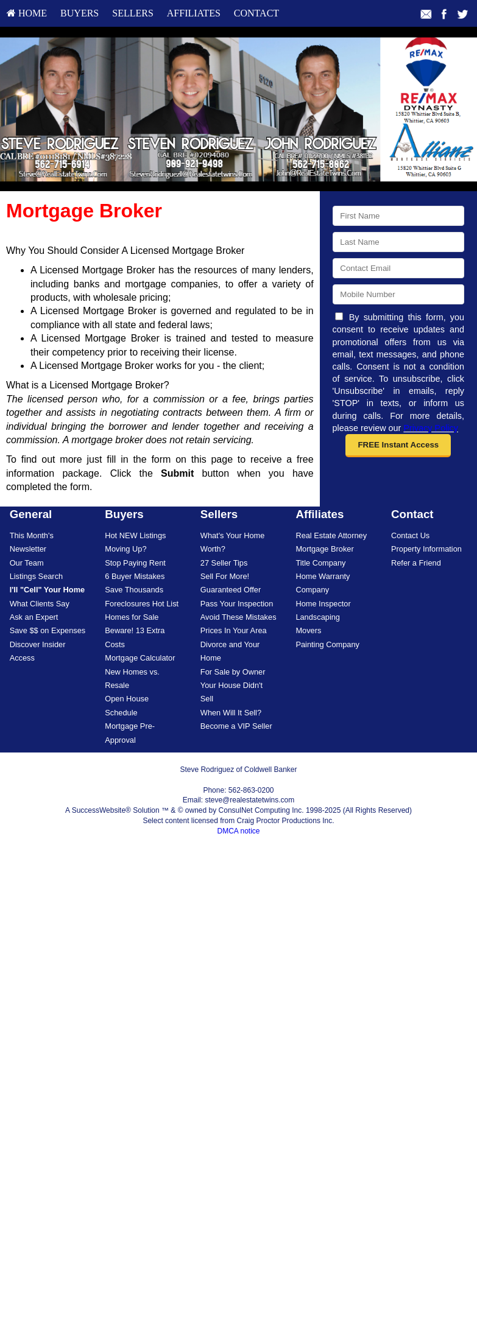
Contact (256, 13)
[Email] (398, 268)
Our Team (27, 562)
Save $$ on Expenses (48, 630)
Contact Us (410, 535)
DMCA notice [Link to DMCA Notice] (238, 831)
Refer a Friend (416, 562)
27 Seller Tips (224, 562)
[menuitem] (27, 13)
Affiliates (194, 13)
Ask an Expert (34, 617)
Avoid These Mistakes (238, 617)
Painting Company (327, 644)
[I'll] (47, 589)
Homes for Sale (131, 617)
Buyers (79, 13)
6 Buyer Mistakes (134, 576)
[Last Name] (398, 242)
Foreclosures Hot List (141, 603)
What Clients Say (39, 603)
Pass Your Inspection (237, 603)
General (31, 514)
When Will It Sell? (230, 712)
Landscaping (317, 617)
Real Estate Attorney (331, 535)
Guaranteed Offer (230, 589)
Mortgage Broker (324, 548)
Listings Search (36, 576)
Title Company (320, 562)
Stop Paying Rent (135, 562)
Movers (308, 630)
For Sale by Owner (233, 671)
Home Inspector (322, 603)
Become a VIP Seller (236, 726)
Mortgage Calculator (140, 657)
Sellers (133, 13)
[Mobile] (398, 294)
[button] (398, 445)
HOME (27, 13)
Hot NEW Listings (135, 535)
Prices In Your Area (233, 630)
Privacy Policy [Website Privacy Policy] (430, 428)
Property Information (426, 548)
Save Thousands (134, 589)
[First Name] (398, 216)
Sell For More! (224, 576)
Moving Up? (125, 548)
